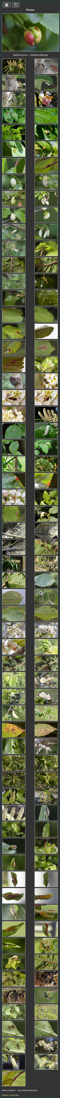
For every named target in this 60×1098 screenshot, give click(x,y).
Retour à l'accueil (10, 1095)
